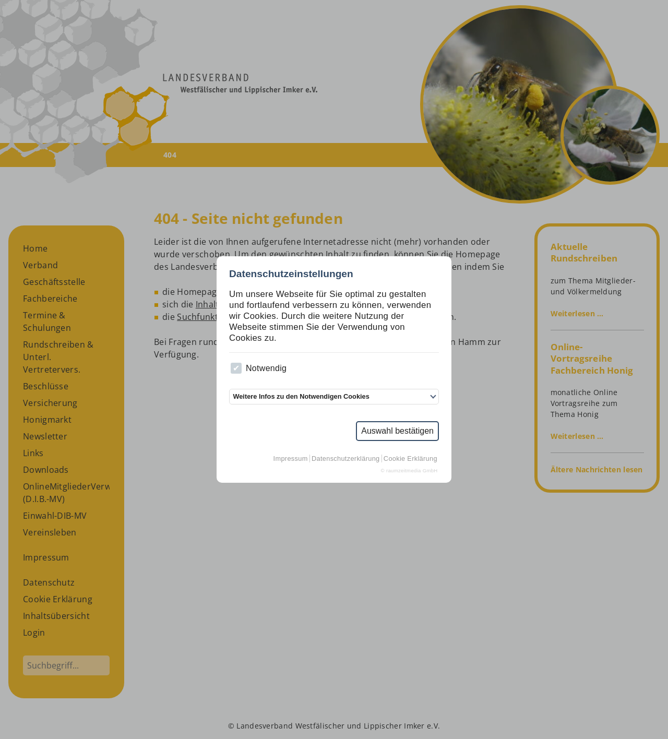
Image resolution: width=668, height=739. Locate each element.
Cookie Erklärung (410, 458)
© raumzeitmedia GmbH (409, 470)
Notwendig (259, 368)
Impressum (290, 458)
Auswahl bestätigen (397, 430)
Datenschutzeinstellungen (291, 274)
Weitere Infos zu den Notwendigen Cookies (301, 396)
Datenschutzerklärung (345, 458)
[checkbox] (236, 368)
